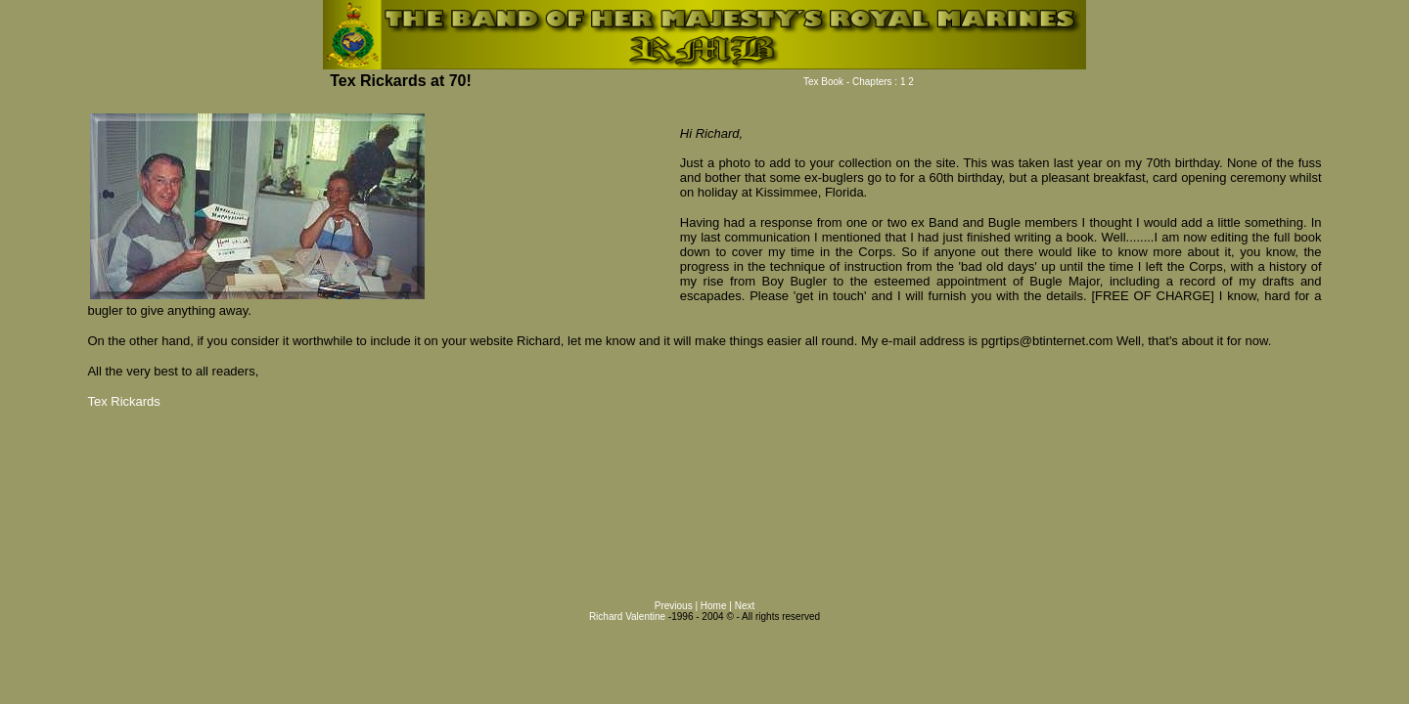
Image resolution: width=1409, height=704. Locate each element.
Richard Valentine (627, 616)
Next (745, 605)
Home (715, 605)
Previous (675, 605)
